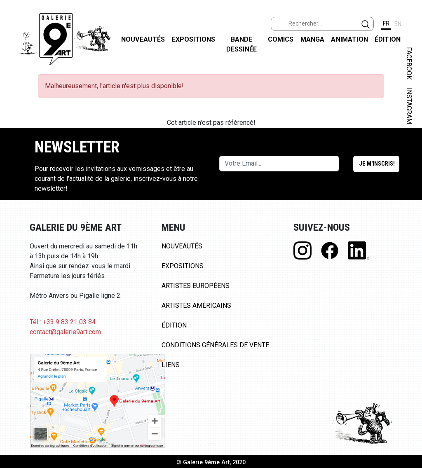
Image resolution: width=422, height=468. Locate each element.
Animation (349, 39)
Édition (388, 39)
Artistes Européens (196, 286)
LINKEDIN (409, 146)
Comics (281, 39)
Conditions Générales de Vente (215, 345)
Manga (312, 39)
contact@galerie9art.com (65, 332)
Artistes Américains (196, 305)
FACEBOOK (409, 63)
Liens (171, 365)
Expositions (194, 39)
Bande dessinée (241, 44)
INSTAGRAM (409, 106)
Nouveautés (143, 39)
